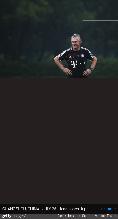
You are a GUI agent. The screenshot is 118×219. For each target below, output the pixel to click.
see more (107, 209)
